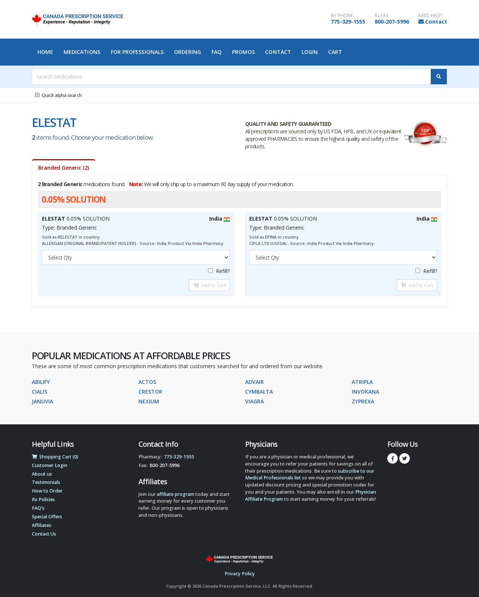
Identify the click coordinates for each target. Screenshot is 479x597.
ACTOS (147, 381)
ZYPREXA (363, 401)
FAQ (216, 51)
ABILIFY (41, 381)
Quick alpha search (58, 95)
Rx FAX (381, 15)
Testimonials (46, 482)
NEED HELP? (430, 15)
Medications (82, 51)
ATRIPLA (362, 381)
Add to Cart (209, 285)
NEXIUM (148, 401)
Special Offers (47, 516)
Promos (243, 51)
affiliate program (175, 494)
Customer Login (49, 465)
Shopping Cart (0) (55, 457)
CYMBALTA (259, 391)
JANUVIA (42, 401)
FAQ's (38, 508)
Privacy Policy (240, 573)
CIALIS (39, 391)
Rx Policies (43, 499)
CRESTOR (150, 391)
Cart (335, 51)
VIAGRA (254, 401)
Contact (436, 21)
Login (310, 51)
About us (42, 474)
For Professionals (137, 51)
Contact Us (44, 534)
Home (45, 51)
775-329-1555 (348, 21)
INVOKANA (365, 391)
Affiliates (41, 525)
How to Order (47, 491)
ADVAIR (254, 381)
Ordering (187, 51)
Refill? (219, 271)
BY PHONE (342, 15)
